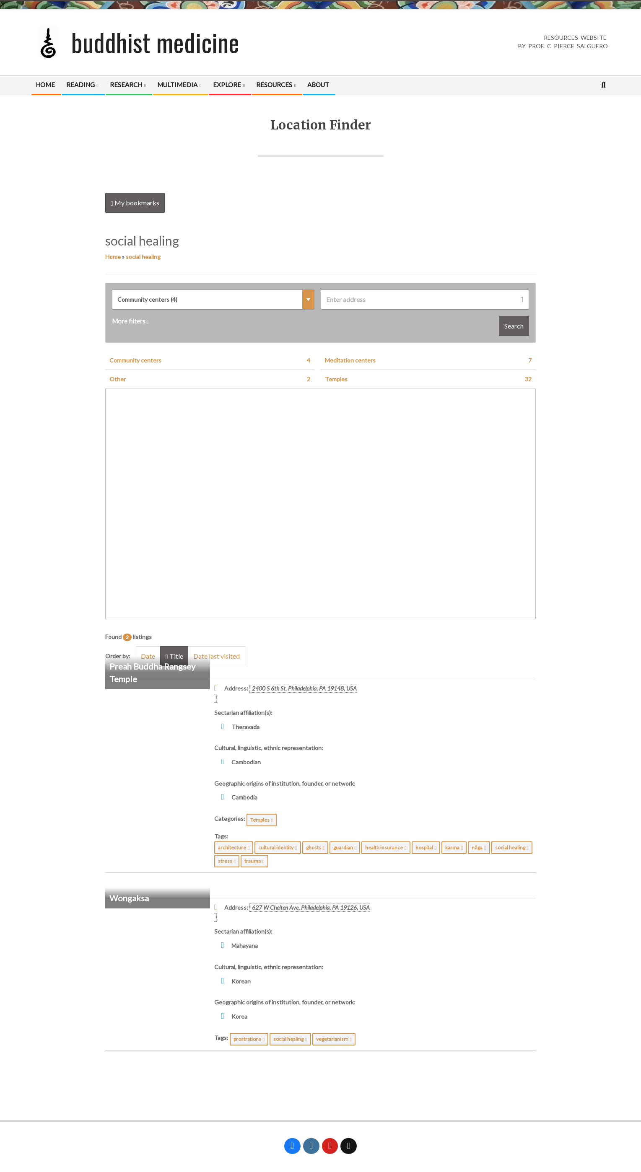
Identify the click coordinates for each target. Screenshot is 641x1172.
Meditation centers (428, 360)
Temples (428, 379)
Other (209, 379)
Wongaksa (129, 898)
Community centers (209, 360)
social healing (143, 256)
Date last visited (217, 656)
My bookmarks (135, 203)
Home (113, 256)
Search (514, 326)
